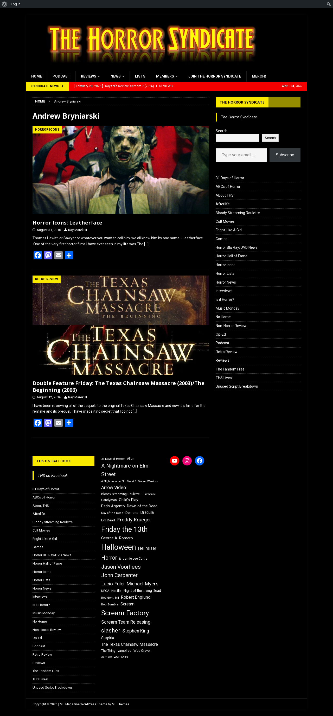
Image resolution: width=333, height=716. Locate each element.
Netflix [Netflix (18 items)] (116, 591)
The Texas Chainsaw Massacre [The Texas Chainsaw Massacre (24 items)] (129, 644)
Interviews (224, 291)
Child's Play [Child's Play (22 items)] (128, 499)
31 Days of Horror (230, 178)
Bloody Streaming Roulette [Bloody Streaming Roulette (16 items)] (120, 494)
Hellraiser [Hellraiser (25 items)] (147, 548)
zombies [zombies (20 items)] (121, 656)
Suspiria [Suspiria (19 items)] (107, 638)
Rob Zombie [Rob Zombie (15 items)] (109, 604)
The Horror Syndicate (242, 102)
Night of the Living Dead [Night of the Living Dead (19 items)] (142, 591)
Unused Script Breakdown (237, 386)
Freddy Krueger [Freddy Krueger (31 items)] (134, 520)
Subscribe (285, 155)
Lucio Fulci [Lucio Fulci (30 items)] (112, 584)
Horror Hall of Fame (231, 256)
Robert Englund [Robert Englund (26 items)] (136, 597)
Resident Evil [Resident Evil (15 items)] (110, 597)
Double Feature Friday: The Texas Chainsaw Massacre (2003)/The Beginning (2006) (118, 386)
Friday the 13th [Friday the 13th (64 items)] (124, 529)
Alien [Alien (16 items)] (130, 459)
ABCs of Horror (228, 186)
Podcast (61, 76)
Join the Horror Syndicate (214, 76)
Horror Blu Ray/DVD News (237, 247)
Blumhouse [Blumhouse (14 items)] (149, 494)
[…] (146, 244)
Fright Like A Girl (229, 230)
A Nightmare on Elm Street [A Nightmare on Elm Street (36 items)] (124, 470)
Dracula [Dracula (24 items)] (147, 512)
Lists (140, 76)
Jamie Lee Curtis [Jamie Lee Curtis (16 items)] (135, 558)
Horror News (226, 282)
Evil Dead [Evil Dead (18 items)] (108, 520)
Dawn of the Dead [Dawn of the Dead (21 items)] (142, 506)
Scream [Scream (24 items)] (127, 604)
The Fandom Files (230, 369)
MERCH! (259, 76)
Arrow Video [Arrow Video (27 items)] (113, 487)
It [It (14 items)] (120, 558)
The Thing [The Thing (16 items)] (108, 651)
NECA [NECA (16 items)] (105, 591)
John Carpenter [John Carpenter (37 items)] (119, 575)
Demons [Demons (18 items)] (131, 513)
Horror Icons (225, 265)
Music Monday (227, 308)
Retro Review (227, 352)
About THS (225, 195)
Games (221, 239)
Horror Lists (225, 273)
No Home (223, 317)
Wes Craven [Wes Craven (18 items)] (142, 651)
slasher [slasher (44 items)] (110, 630)
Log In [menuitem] (15, 4)
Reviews (88, 76)
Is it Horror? (225, 299)
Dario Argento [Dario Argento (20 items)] (113, 506)
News (116, 76)
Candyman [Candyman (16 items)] (109, 500)
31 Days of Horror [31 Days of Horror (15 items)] (113, 459)
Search (221, 131)
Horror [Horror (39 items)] (109, 557)
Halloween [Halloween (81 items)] (118, 547)
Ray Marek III (77, 230)
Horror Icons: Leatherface (67, 222)
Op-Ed (221, 334)
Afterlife (223, 204)
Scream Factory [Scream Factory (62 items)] (125, 613)
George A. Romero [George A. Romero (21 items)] (117, 538)
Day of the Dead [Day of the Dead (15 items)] (112, 513)
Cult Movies (225, 221)
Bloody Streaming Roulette (238, 213)
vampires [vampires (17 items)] (124, 651)
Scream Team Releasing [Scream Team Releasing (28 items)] (125, 622)
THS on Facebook (53, 460)
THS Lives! (224, 378)
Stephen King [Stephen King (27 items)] (135, 631)
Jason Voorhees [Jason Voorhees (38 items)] (121, 567)
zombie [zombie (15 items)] (106, 657)
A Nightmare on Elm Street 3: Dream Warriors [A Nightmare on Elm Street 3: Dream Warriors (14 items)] (129, 481)
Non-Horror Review (231, 326)
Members (165, 76)
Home (36, 76)
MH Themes (120, 704)
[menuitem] (4, 4)
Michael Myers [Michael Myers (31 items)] (142, 584)
